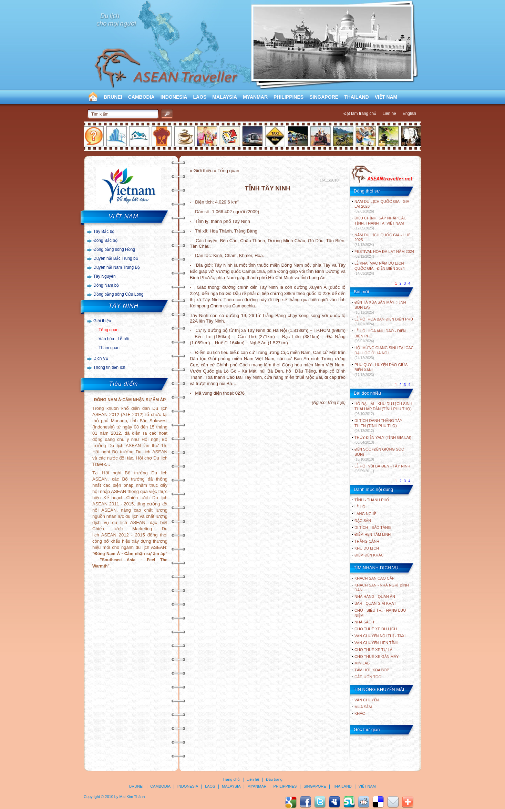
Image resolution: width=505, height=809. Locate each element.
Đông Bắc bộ (105, 240)
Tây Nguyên (104, 276)
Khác (359, 713)
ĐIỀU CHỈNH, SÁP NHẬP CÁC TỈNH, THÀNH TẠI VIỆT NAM (380, 223)
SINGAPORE (323, 97)
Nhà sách (364, 622)
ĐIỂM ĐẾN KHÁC (369, 555)
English (409, 113)
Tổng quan (108, 329)
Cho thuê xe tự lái (373, 650)
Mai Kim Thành (132, 797)
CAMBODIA (141, 97)
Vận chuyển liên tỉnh (376, 643)
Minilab (362, 663)
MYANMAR (255, 97)
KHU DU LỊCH (366, 548)
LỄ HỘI (360, 507)
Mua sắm (363, 707)
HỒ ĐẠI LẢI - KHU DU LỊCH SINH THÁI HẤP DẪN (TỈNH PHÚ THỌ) (383, 409)
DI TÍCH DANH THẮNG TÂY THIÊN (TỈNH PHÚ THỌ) (378, 425)
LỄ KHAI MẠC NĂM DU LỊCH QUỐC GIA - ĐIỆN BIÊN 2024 (379, 268)
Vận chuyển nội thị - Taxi (379, 636)
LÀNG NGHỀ (365, 514)
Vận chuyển (366, 700)
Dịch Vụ (100, 358)
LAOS (199, 97)
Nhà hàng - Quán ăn (374, 596)
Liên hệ (389, 113)
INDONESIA (174, 97)
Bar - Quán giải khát (375, 603)
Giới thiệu (102, 320)
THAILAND (356, 97)
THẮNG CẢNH (366, 541)
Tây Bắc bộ (103, 231)
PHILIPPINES (288, 97)
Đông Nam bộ (106, 285)
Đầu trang (274, 779)
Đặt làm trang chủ (359, 113)
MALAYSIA (224, 97)
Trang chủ (231, 779)
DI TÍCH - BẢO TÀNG (372, 527)
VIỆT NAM (386, 97)
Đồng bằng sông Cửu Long (118, 294)
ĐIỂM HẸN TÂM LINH (372, 534)
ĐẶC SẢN (362, 521)
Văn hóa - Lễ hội (114, 338)
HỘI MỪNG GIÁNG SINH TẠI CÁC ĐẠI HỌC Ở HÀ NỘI (383, 353)
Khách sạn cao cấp (374, 578)
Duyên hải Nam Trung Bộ (116, 267)
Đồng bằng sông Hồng (114, 249)
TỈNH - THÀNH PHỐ (371, 500)
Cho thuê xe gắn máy (376, 656)
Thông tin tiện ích (109, 367)
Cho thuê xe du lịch (375, 629)
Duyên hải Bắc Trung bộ (115, 258)
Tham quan (109, 347)
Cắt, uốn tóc (367, 677)
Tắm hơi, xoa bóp (371, 670)
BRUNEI (113, 97)
